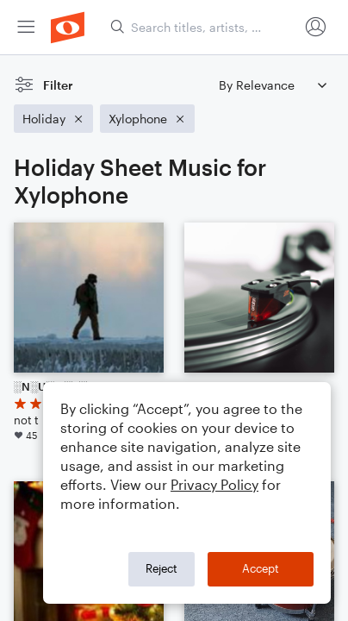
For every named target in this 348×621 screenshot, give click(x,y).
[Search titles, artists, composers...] (204, 27)
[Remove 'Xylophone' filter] (147, 118)
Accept (260, 568)
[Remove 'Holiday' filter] (53, 118)
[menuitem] (25, 27)
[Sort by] (272, 84)
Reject (161, 568)
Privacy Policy (214, 484)
